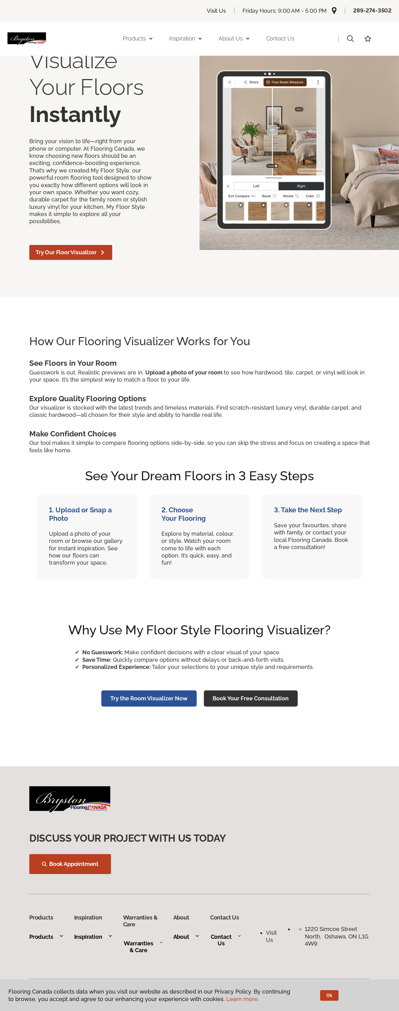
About (186, 936)
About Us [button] (234, 38)
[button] (350, 38)
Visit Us (216, 10)
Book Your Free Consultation (251, 698)
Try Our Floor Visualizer (71, 252)
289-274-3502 (372, 10)
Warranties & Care (143, 946)
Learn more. (242, 999)
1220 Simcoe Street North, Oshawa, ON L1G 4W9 (336, 936)
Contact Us (280, 38)
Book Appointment (70, 864)
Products (46, 936)
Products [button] (138, 38)
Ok (329, 995)
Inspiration (93, 936)
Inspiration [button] (186, 38)
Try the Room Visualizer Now (149, 698)
